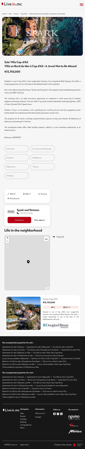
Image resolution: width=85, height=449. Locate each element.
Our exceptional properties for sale (17, 342)
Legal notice (24, 444)
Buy (10, 14)
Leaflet (48, 289)
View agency (39, 220)
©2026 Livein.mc (10, 444)
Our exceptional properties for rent (17, 372)
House (16, 14)
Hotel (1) (60, 237)
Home (4, 14)
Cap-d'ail (24, 14)
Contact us (19, 220)
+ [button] (7, 238)
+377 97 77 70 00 (26, 213)
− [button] (7, 241)
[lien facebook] (55, 414)
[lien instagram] (58, 414)
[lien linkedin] (62, 414)
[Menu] (81, 4)
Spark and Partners (28, 210)
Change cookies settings (62, 444)
